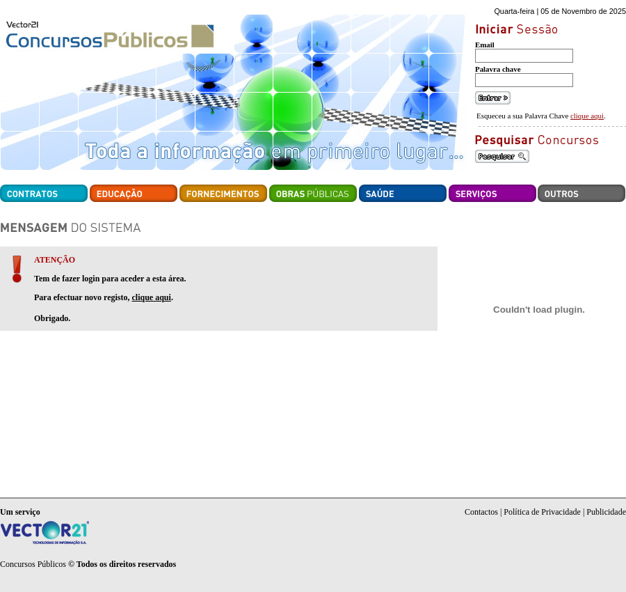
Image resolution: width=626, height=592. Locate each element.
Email (485, 44)
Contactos (481, 512)
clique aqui (587, 115)
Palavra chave (498, 69)
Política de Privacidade (542, 512)
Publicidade (606, 512)
